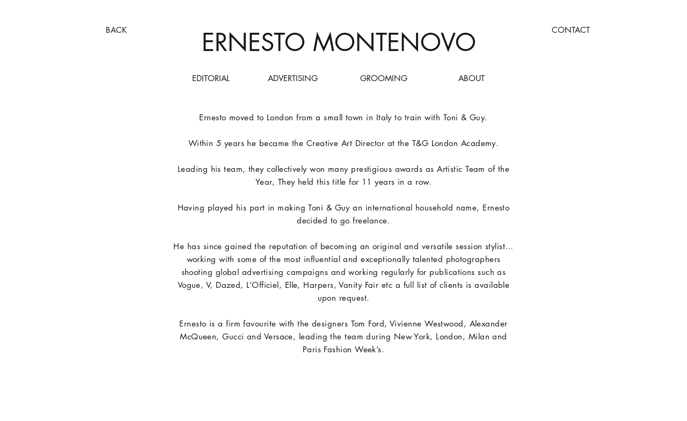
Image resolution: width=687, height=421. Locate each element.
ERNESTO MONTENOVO (339, 42)
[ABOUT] (472, 78)
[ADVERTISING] (293, 78)
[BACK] (116, 30)
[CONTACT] (571, 30)
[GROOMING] (384, 78)
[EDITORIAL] (211, 78)
